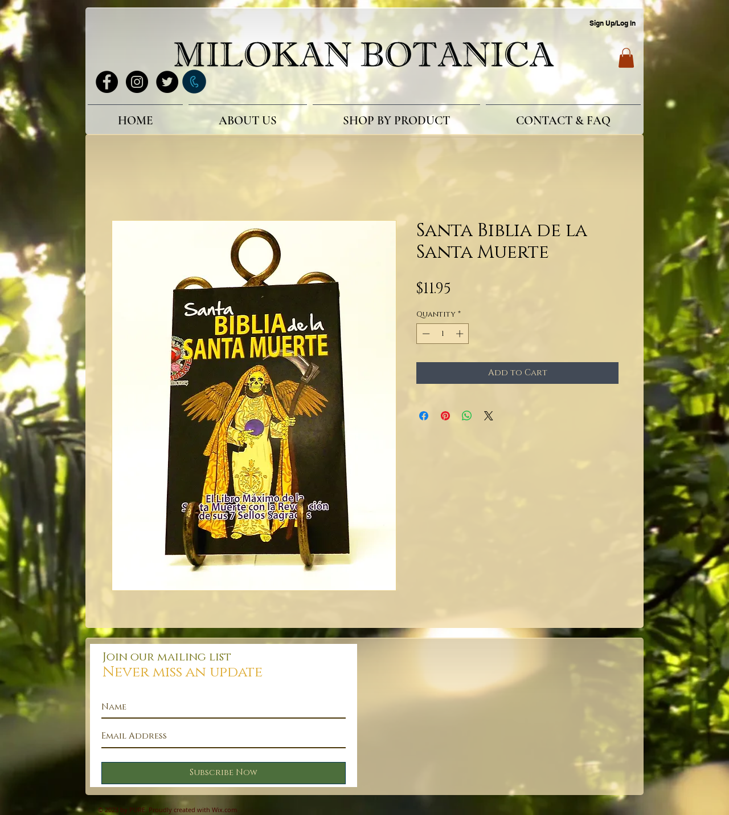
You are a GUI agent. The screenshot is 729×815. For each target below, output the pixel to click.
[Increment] (461, 333)
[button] (626, 58)
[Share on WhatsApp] (467, 416)
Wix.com (224, 809)
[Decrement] (425, 333)
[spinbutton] (443, 333)
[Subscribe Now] (223, 773)
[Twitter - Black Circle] (167, 82)
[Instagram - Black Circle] (137, 82)
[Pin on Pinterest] (445, 416)
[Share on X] (488, 416)
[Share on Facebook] (424, 416)
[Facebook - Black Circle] (107, 82)
